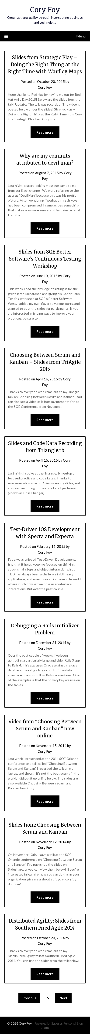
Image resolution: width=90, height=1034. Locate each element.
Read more (45, 132)
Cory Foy (45, 9)
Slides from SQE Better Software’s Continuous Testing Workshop (45, 259)
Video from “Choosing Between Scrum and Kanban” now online (45, 729)
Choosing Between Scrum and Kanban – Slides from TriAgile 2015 (45, 362)
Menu (81, 36)
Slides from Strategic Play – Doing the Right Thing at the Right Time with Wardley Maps (45, 64)
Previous (29, 998)
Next (63, 998)
